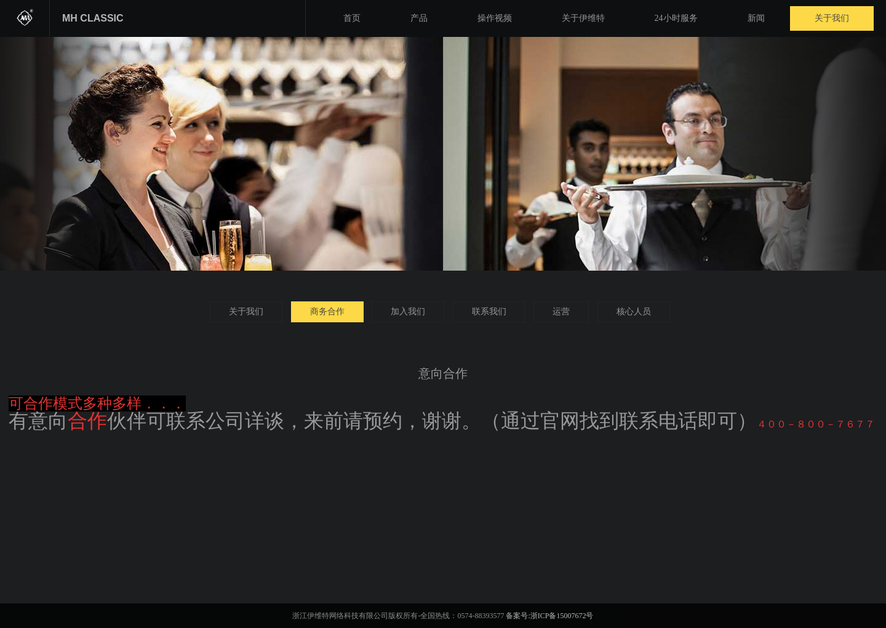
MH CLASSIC (93, 18)
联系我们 (489, 311)
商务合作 (327, 311)
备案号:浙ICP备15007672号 (549, 615)
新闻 (756, 18)
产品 (419, 18)
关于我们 (832, 18)
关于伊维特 (583, 18)
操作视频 (494, 18)
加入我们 (408, 311)
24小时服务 (676, 18)
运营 (561, 311)
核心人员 (634, 311)
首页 (352, 18)
